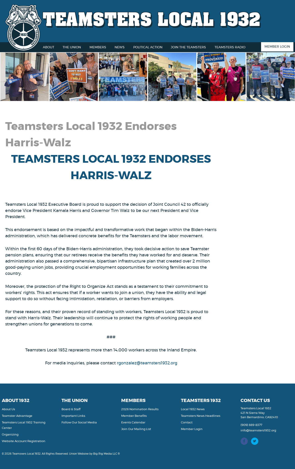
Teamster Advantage (17, 416)
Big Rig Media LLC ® (106, 453)
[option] (26, 77)
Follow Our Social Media (79, 422)
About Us (8, 409)
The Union (72, 47)
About (48, 47)
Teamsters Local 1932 (152, 18)
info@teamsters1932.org (258, 430)
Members (98, 47)
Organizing (10, 434)
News (120, 47)
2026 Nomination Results (140, 409)
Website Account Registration (23, 441)
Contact (186, 422)
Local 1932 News (193, 409)
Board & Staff (71, 409)
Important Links (73, 416)
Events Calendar (133, 422)
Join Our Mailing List (136, 429)
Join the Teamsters (188, 47)
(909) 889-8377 (251, 425)
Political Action (147, 47)
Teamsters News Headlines (200, 416)
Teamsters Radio (230, 47)
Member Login (277, 46)
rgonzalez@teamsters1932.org (147, 363)
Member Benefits (134, 416)
